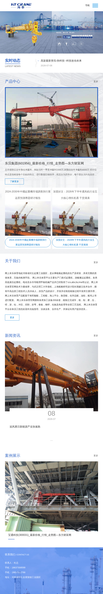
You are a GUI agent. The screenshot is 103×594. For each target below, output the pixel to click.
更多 (96, 81)
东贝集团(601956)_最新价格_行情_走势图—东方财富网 (44, 163)
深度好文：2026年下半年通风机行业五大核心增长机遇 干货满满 (75, 242)
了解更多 (14, 181)
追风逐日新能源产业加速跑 (25, 426)
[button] (93, 125)
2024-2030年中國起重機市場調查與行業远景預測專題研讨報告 (28, 242)
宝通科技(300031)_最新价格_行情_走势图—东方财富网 (39, 535)
